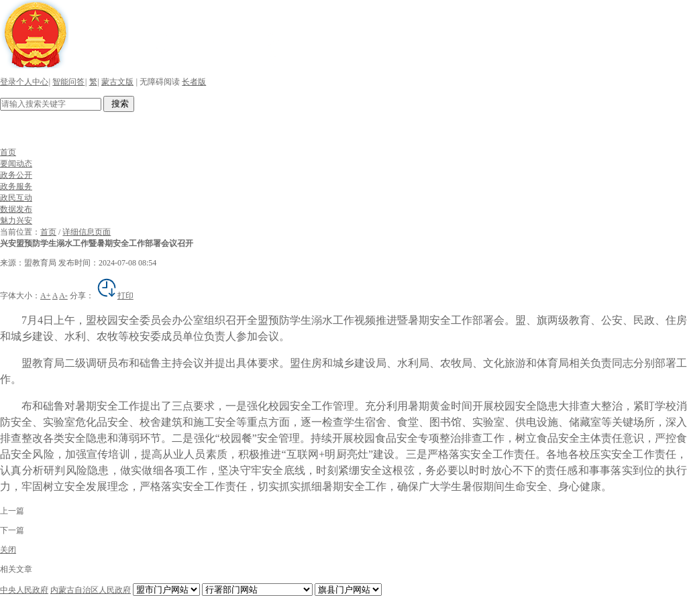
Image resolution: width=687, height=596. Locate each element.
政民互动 (16, 197)
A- (63, 295)
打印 (115, 295)
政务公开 (16, 175)
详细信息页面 (86, 232)
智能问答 (68, 81)
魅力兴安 (16, 220)
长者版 (194, 81)
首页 (8, 152)
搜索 (119, 104)
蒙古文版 (117, 81)
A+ (45, 295)
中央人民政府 (24, 590)
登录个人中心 (24, 81)
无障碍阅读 (160, 81)
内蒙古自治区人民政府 (90, 590)
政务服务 (16, 186)
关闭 (8, 549)
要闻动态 (16, 163)
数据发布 (16, 209)
